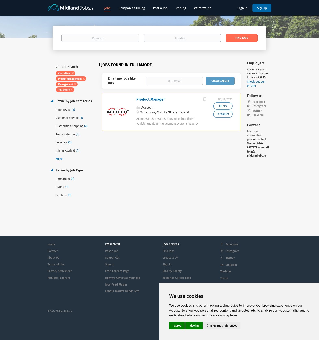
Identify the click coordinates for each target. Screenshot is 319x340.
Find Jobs (241, 38)
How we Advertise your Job (122, 278)
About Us (53, 257)
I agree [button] (177, 325)
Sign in (242, 8)
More (59, 159)
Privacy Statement (60, 271)
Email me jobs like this (122, 80)
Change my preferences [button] (222, 325)
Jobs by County (172, 271)
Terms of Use (56, 264)
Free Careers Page (117, 271)
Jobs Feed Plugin (116, 284)
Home (51, 244)
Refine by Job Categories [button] (73, 101)
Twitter (257, 111)
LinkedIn (258, 115)
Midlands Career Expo (177, 278)
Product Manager (150, 99)
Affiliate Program (59, 278)
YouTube (225, 271)
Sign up (262, 8)
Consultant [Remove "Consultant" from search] (64, 73)
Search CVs (112, 257)
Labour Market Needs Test (122, 291)
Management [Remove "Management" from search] (65, 84)
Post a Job (111, 251)
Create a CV (170, 257)
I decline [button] (194, 325)
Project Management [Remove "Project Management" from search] (70, 78)
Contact (53, 251)
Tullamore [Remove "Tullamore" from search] (64, 89)
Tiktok (224, 278)
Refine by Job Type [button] (69, 170)
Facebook (259, 102)
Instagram (259, 106)
